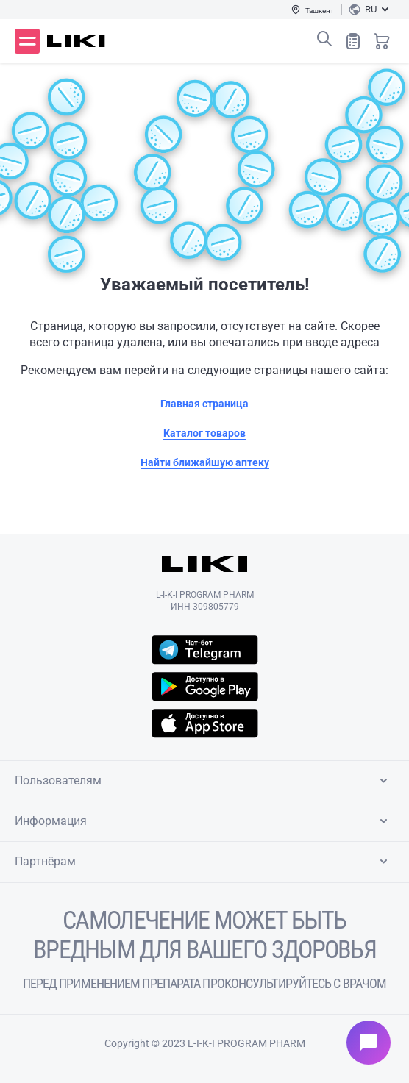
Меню (27, 41)
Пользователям (204, 781)
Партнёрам (204, 862)
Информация (204, 821)
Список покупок (353, 41)
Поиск (324, 38)
